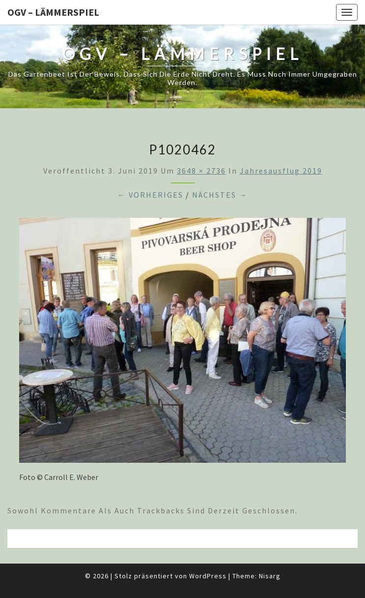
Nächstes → (220, 195)
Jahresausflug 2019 (281, 171)
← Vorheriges (150, 195)
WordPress (207, 575)
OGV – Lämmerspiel (53, 12)
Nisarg (270, 575)
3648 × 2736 (201, 171)
